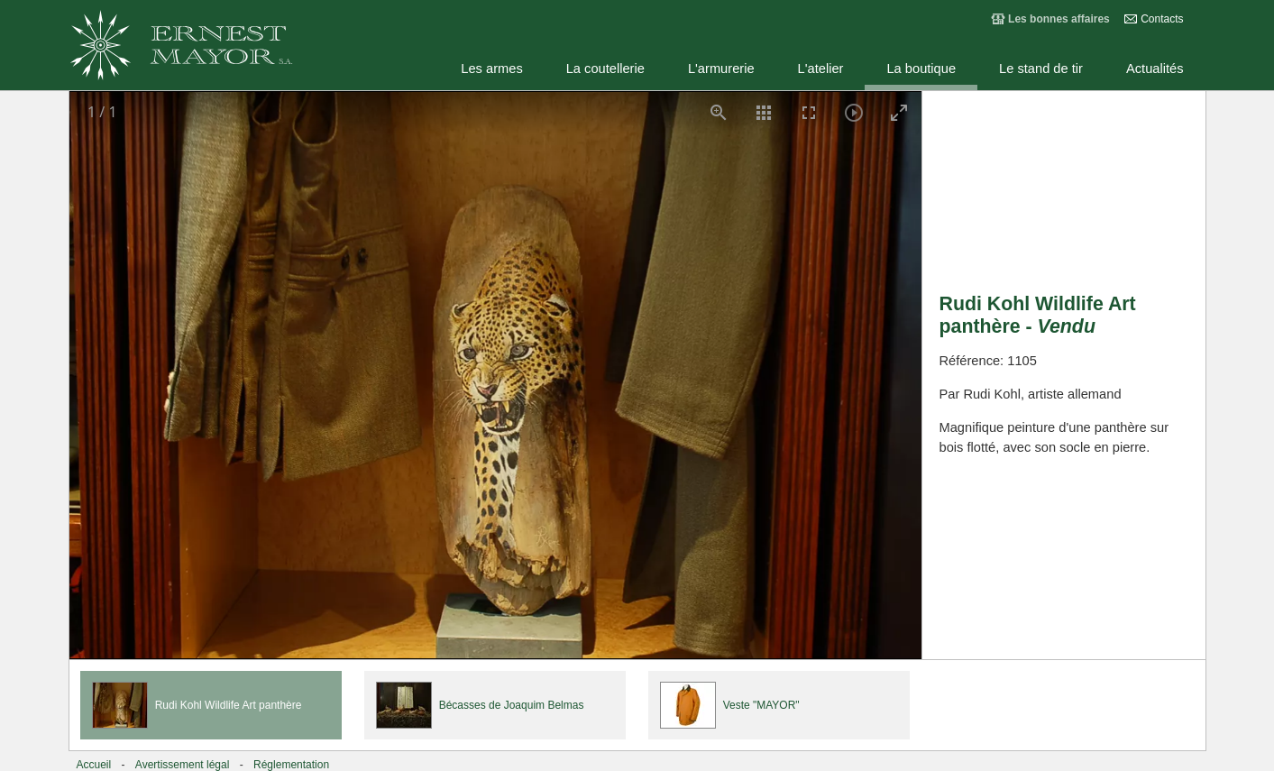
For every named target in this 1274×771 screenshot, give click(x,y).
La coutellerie (605, 68)
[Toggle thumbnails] (763, 112)
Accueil (94, 764)
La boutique (921, 68)
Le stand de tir (1041, 68)
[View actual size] (718, 112)
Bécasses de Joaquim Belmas (511, 705)
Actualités (1155, 68)
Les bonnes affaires (1059, 19)
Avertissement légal (182, 764)
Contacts (1162, 19)
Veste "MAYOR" (761, 705)
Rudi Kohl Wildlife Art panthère (228, 705)
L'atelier (821, 68)
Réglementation (291, 764)
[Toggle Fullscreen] (808, 112)
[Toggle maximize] (898, 112)
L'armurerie (721, 68)
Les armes (491, 68)
